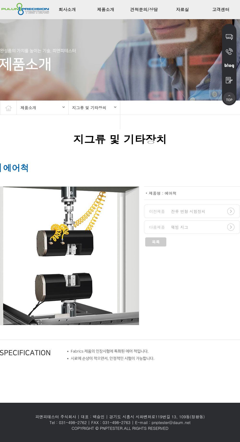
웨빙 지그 (168, 227)
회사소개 (67, 9)
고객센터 (220, 9)
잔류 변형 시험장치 (177, 211)
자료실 (182, 9)
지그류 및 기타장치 (89, 108)
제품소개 (105, 9)
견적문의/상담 (144, 9)
